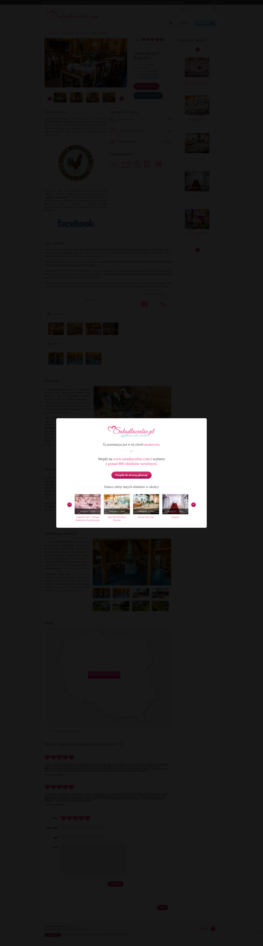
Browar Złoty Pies (146, 517)
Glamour (175, 517)
